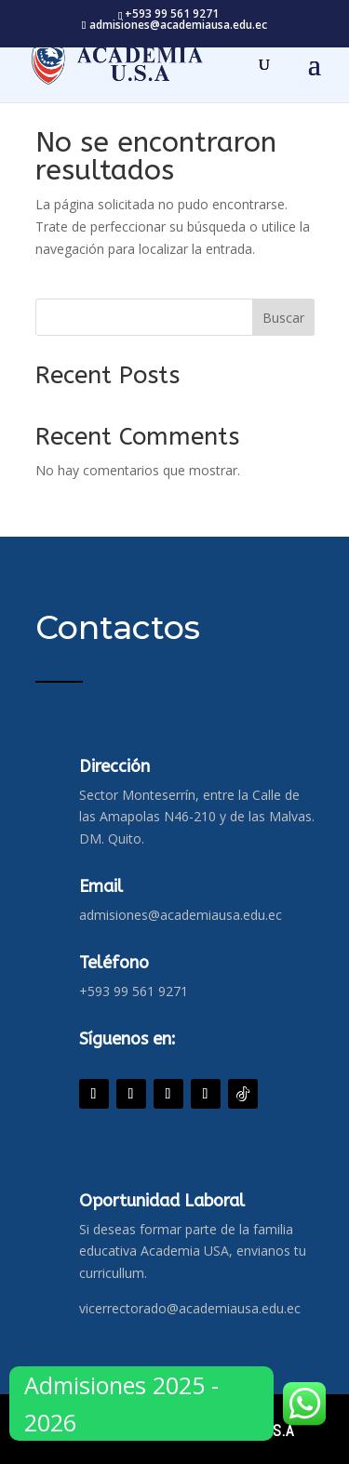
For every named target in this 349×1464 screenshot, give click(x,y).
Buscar (283, 317)
